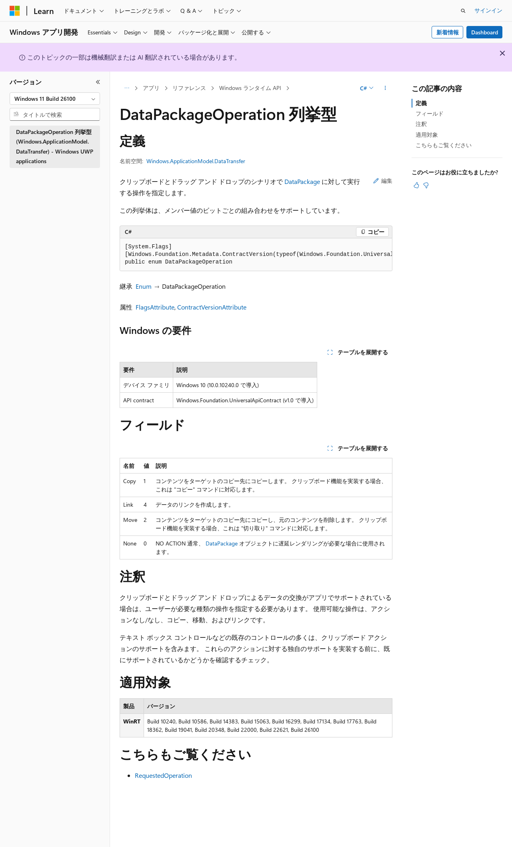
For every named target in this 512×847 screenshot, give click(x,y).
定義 (421, 103)
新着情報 (447, 32)
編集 (382, 180)
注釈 (421, 124)
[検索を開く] (463, 11)
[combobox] (55, 98)
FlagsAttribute (155, 307)
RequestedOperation (163, 775)
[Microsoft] (15, 11)
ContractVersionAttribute (211, 307)
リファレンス (189, 88)
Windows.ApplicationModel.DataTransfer (195, 161)
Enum (144, 286)
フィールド (430, 113)
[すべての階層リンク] (127, 88)
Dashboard (484, 32)
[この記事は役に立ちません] (426, 185)
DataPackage (302, 181)
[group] (256, 254)
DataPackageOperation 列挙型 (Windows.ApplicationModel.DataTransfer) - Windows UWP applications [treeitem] (54, 146)
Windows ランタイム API (250, 88)
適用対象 (427, 134)
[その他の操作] (385, 88)
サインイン (488, 10)
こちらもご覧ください (444, 145)
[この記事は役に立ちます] (416, 185)
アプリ (151, 88)
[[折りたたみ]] (98, 82)
